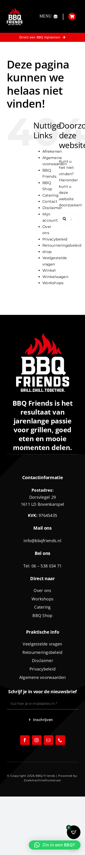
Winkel (49, 270)
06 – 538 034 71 (47, 566)
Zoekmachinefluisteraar (42, 780)
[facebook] (25, 740)
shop (47, 252)
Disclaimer (52, 208)
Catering (50, 195)
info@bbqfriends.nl (42, 540)
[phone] (60, 740)
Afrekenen (52, 151)
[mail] (48, 740)
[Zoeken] (64, 218)
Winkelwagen (55, 277)
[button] (54, 845)
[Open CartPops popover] (73, 832)
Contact (49, 201)
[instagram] (36, 740)
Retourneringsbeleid (61, 245)
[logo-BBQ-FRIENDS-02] (14, 9)
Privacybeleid (54, 239)
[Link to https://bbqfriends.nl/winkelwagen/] (72, 16)
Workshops (52, 283)
